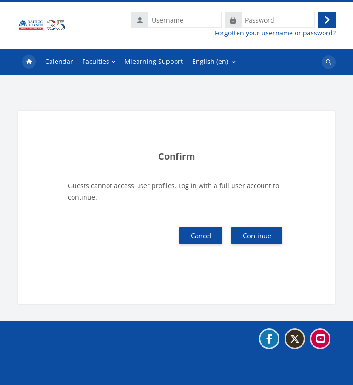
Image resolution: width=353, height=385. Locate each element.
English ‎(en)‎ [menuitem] (210, 61)
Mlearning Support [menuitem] (154, 61)
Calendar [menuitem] (59, 61)
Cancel (201, 235)
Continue (257, 235)
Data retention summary (60, 361)
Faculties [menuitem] (95, 61)
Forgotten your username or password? (275, 33)
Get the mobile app (52, 372)
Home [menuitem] (28, 62)
